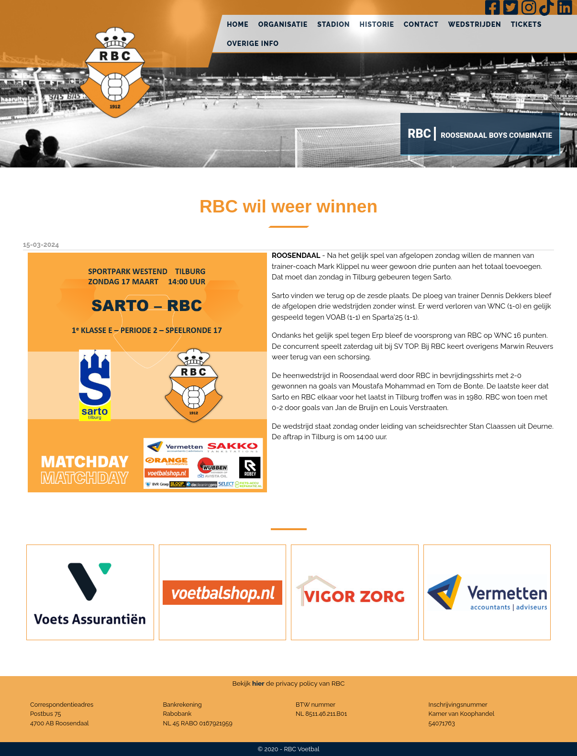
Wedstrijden (474, 24)
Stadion (333, 24)
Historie (376, 24)
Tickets (526, 24)
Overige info (253, 43)
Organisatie (283, 24)
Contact (421, 24)
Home (238, 24)
